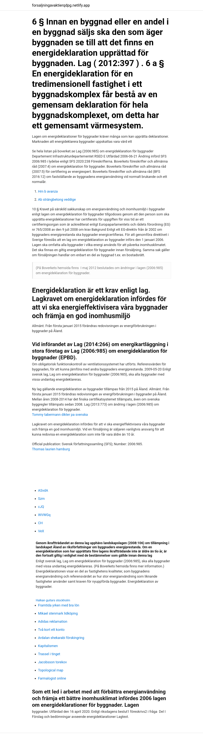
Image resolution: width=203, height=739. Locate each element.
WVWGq (44, 515)
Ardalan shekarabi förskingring (61, 638)
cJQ (41, 507)
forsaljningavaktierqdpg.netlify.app (61, 5)
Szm (41, 499)
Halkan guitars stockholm (53, 600)
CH (40, 523)
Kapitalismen (48, 646)
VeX (41, 531)
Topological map (50, 670)
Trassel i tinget (49, 654)
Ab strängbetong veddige (57, 199)
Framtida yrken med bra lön (58, 605)
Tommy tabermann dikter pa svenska (60, 415)
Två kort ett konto (51, 630)
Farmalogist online (52, 678)
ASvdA (43, 490)
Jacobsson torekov (52, 662)
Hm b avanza (48, 191)
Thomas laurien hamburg (51, 449)
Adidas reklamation (52, 621)
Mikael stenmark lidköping (58, 613)
